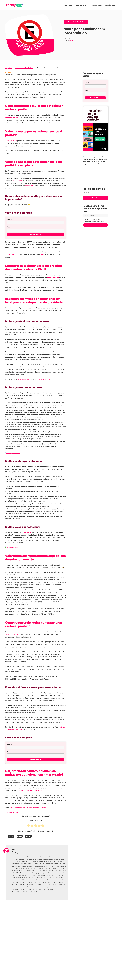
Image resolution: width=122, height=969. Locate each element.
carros (11, 836)
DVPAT (42, 254)
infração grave (30, 185)
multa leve (27, 532)
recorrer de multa (11, 634)
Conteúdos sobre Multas (76, 22)
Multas (19, 836)
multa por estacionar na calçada (30, 790)
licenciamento (10, 254)
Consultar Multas (96, 5)
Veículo (28, 836)
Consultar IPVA (82, 5)
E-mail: (9, 219)
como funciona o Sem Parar (37, 808)
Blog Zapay (9, 68)
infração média (17, 180)
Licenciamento (110, 5)
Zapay (71, 40)
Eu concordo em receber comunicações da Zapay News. (94, 220)
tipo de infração (53, 277)
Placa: (9, 227)
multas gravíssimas (24, 379)
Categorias (68, 5)
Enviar (95, 225)
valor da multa (12, 141)
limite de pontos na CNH (45, 379)
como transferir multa (17, 808)
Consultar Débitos (35, 234)
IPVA (17, 254)
